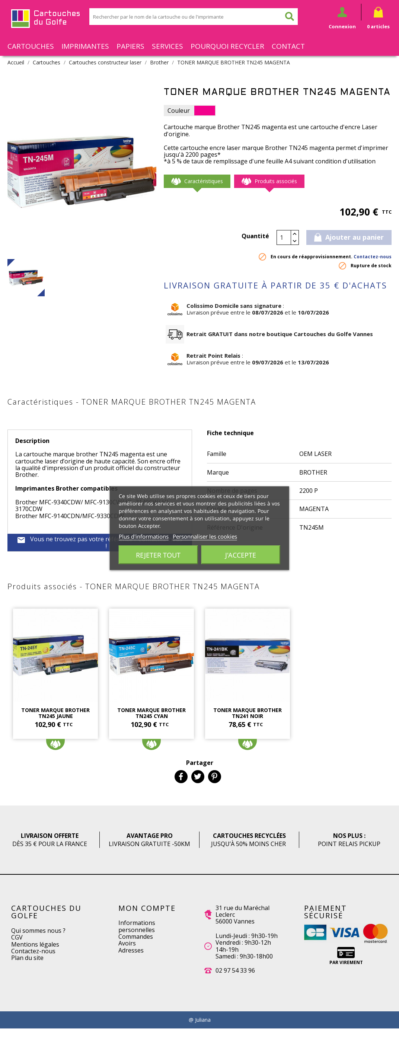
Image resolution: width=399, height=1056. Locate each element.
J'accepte (240, 554)
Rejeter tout (158, 554)
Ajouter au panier (349, 237)
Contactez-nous (373, 256)
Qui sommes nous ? (38, 930)
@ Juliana (200, 1020)
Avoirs (127, 943)
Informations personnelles (136, 926)
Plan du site (27, 958)
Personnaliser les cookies (205, 536)
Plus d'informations (144, 536)
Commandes (135, 936)
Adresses (131, 950)
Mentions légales (35, 944)
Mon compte (147, 908)
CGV (17, 937)
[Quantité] (284, 237)
